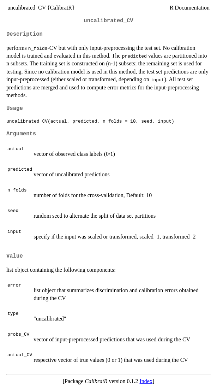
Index (146, 381)
